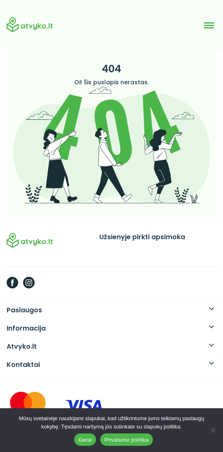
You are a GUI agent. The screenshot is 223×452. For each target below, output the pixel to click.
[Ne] (213, 430)
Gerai (85, 440)
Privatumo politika (126, 440)
